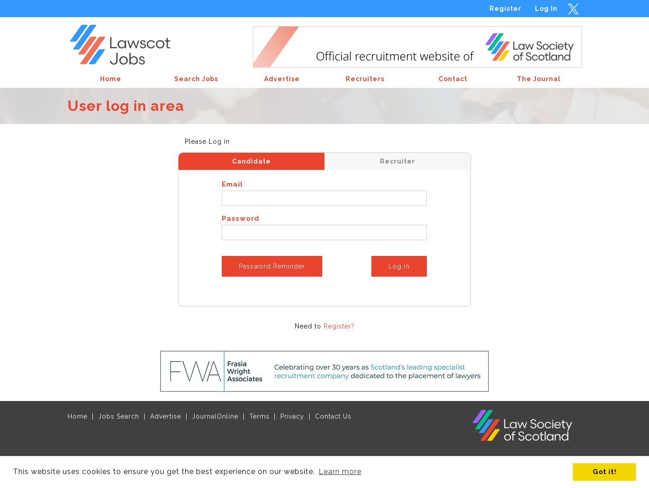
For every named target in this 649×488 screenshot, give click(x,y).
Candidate (251, 161)
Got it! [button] (605, 471)
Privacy (292, 416)
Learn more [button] (340, 471)
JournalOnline (215, 416)
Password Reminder (272, 266)
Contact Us (333, 416)
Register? (339, 326)
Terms (259, 416)
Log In (546, 8)
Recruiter (397, 161)
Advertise (165, 416)
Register (505, 8)
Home (77, 416)
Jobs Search (118, 416)
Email (232, 184)
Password (240, 218)
